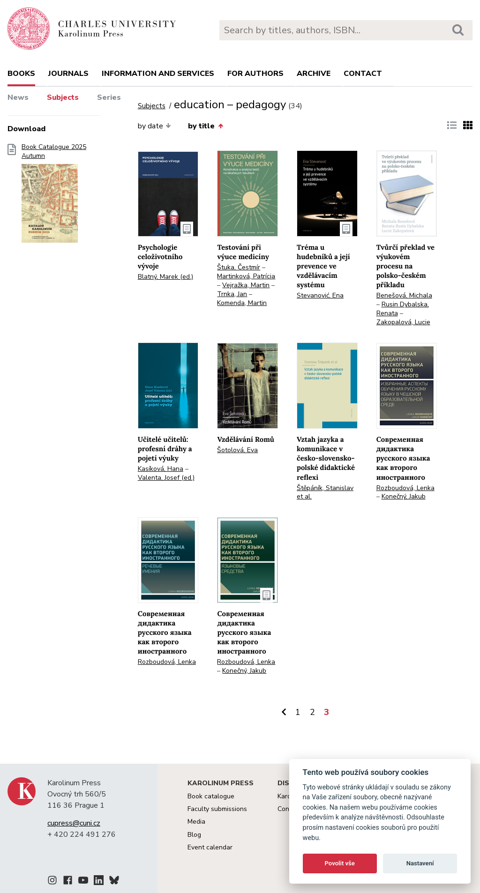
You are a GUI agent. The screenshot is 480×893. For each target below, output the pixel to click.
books (21, 73)
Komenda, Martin (242, 302)
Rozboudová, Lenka (405, 488)
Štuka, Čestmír (238, 267)
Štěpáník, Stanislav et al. (325, 492)
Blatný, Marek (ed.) (165, 276)
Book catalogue (211, 796)
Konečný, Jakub (404, 496)
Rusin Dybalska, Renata (402, 309)
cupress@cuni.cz (73, 823)
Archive (313, 73)
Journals (68, 73)
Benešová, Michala (404, 295)
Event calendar (210, 847)
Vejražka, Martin (246, 285)
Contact (363, 73)
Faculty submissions (217, 808)
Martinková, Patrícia (246, 276)
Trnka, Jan (232, 294)
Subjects (63, 97)
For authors (255, 73)
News (18, 97)
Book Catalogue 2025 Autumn (54, 196)
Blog (194, 834)
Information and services (158, 73)
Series (109, 97)
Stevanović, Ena (320, 295)
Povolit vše (340, 863)
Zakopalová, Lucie (403, 322)
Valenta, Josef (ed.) (166, 477)
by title (205, 126)
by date (154, 126)
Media (196, 821)
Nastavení (420, 863)
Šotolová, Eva (237, 450)
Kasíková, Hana (160, 468)
